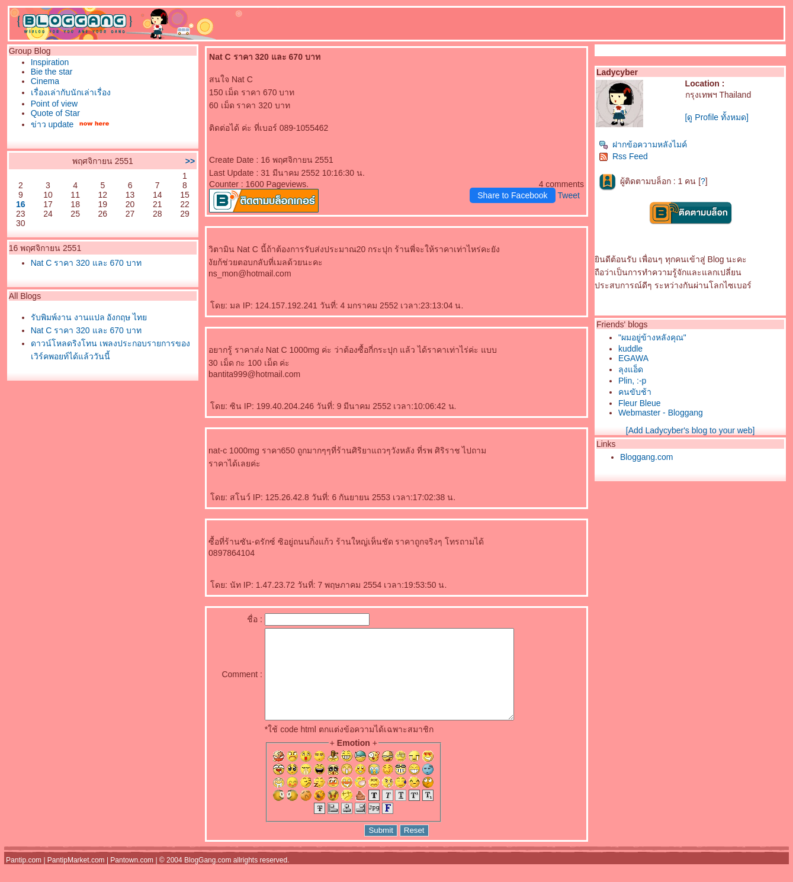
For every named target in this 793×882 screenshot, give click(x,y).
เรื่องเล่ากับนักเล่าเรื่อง (71, 92)
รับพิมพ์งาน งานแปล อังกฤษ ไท (89, 317)
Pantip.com (23, 878)
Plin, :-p (632, 380)
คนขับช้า (634, 392)
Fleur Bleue (639, 403)
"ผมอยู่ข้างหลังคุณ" (652, 337)
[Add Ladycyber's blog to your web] (690, 430)
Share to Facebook (512, 195)
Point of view (54, 103)
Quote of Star (55, 113)
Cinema (45, 81)
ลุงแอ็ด (630, 369)
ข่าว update (52, 124)
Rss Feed (623, 156)
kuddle (630, 348)
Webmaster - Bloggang (660, 412)
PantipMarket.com (76, 878)
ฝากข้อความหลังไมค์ (643, 144)
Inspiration (50, 62)
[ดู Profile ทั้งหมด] (717, 117)
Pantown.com (131, 878)
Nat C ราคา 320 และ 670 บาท (86, 263)
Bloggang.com (646, 457)
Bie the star (52, 71)
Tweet (569, 195)
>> (190, 161)
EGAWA (633, 358)
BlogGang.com (207, 878)
